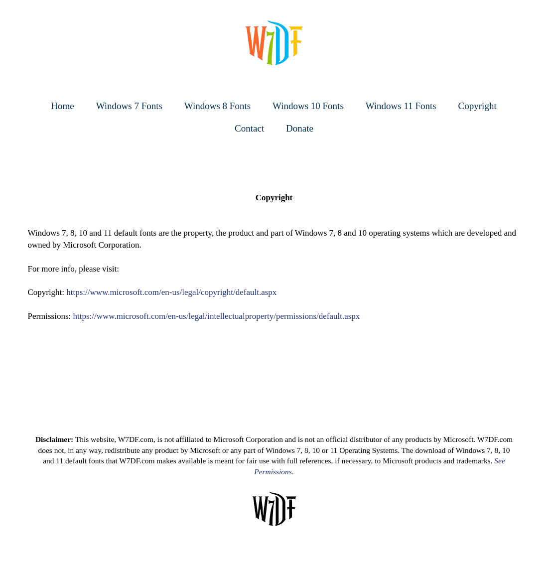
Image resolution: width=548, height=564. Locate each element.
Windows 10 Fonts (308, 106)
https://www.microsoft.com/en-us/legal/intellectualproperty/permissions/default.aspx (216, 316)
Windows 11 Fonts (401, 106)
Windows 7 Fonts (129, 106)
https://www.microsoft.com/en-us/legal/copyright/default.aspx (171, 292)
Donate (299, 128)
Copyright (477, 106)
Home (62, 106)
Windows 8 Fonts (217, 106)
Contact (249, 128)
